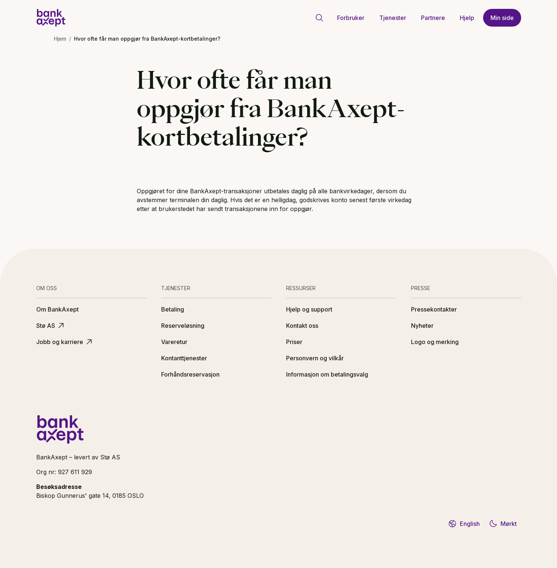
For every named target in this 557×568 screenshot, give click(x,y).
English (464, 523)
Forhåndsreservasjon (190, 374)
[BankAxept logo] (51, 18)
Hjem (60, 38)
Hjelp (467, 17)
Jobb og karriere (65, 341)
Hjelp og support (309, 309)
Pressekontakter (434, 309)
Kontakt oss (302, 325)
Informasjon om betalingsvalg (327, 374)
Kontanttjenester (184, 358)
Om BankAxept (57, 309)
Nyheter (422, 325)
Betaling (172, 309)
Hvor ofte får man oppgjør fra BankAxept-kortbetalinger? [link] (147, 38)
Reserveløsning (182, 325)
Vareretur (174, 342)
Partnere (433, 17)
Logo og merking (435, 342)
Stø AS (50, 325)
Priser (294, 342)
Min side (502, 17)
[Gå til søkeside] (319, 18)
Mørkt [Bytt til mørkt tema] (503, 523)
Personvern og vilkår (315, 358)
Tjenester (392, 17)
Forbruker (350, 17)
